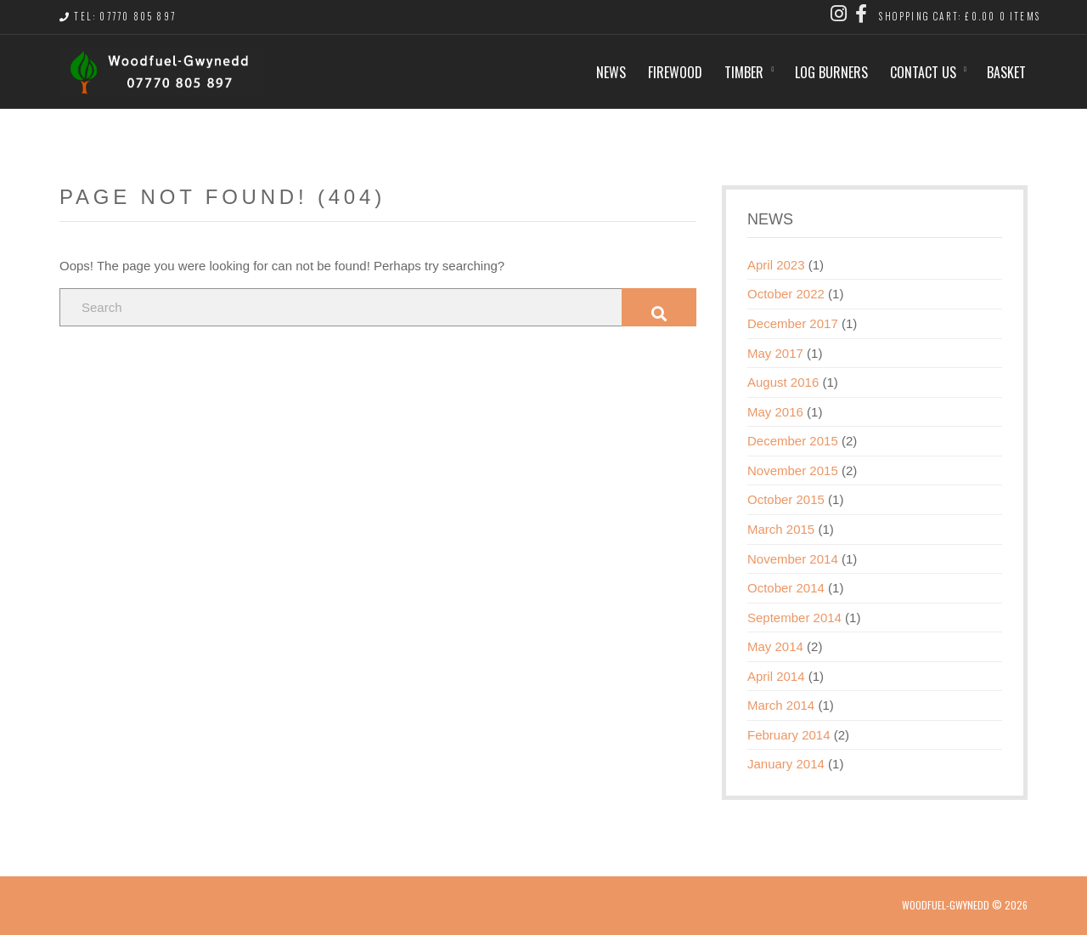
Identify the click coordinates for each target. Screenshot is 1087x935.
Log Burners (831, 72)
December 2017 (792, 323)
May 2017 (775, 353)
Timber (743, 72)
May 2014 (775, 646)
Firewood (675, 72)
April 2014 (776, 676)
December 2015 (792, 441)
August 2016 (783, 382)
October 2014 (786, 588)
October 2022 (786, 293)
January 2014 (786, 763)
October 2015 (786, 499)
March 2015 (780, 529)
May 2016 (775, 412)
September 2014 (794, 617)
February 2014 (789, 735)
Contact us (923, 72)
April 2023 (776, 265)
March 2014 (780, 705)
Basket (1006, 72)
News (611, 72)
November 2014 (792, 559)
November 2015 (792, 470)
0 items (1020, 16)
